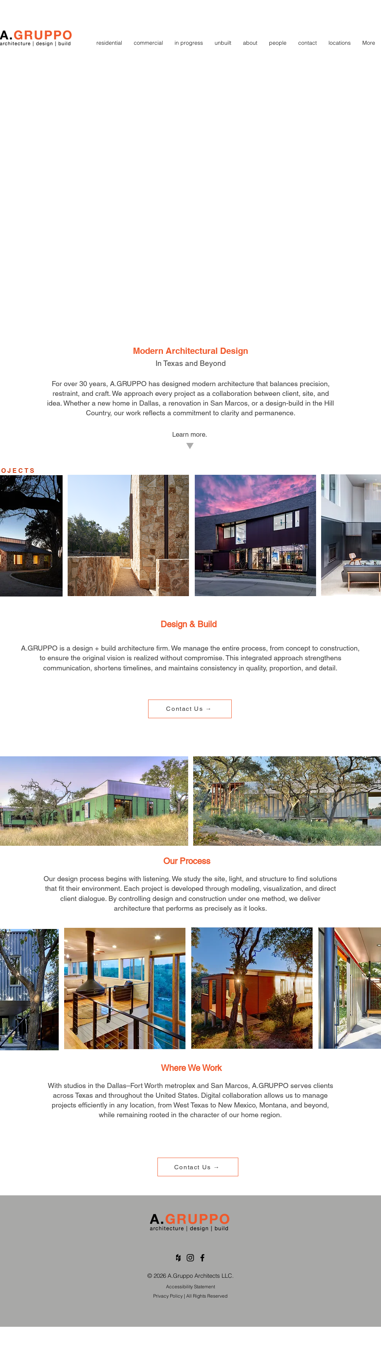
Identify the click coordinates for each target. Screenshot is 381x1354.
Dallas (149, 403)
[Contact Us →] (190, 709)
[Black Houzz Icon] (178, 1258)
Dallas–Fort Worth (135, 1085)
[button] (340, 42)
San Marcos (229, 403)
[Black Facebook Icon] (202, 1258)
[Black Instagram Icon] (190, 1258)
